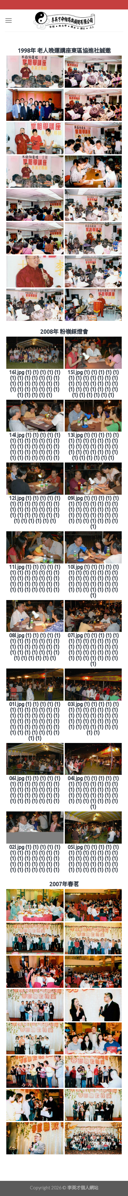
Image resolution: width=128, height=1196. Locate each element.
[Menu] (8, 20)
